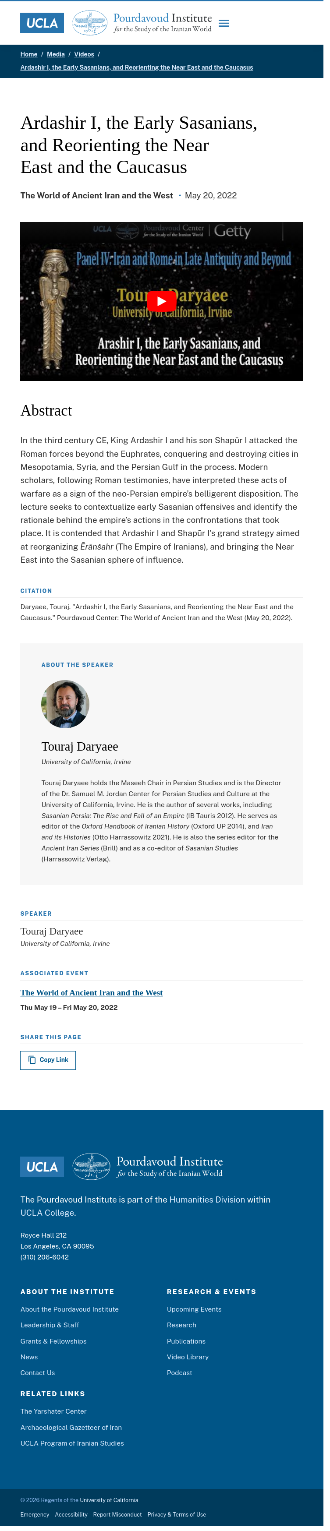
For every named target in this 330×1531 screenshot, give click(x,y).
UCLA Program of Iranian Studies (72, 1443)
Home (28, 54)
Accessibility (71, 1514)
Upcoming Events (194, 1309)
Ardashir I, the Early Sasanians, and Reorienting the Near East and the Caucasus (136, 67)
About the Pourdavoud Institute (69, 1309)
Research (181, 1325)
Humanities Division (207, 1199)
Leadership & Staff (49, 1325)
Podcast (179, 1372)
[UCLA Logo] (42, 23)
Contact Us (37, 1372)
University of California (109, 1500)
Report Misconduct (117, 1514)
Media (56, 54)
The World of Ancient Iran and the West (91, 992)
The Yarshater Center (53, 1411)
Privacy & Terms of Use (176, 1514)
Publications (186, 1341)
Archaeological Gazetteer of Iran (71, 1427)
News (29, 1357)
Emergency (34, 1514)
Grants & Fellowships (53, 1341)
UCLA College (47, 1212)
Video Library (188, 1357)
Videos (84, 54)
